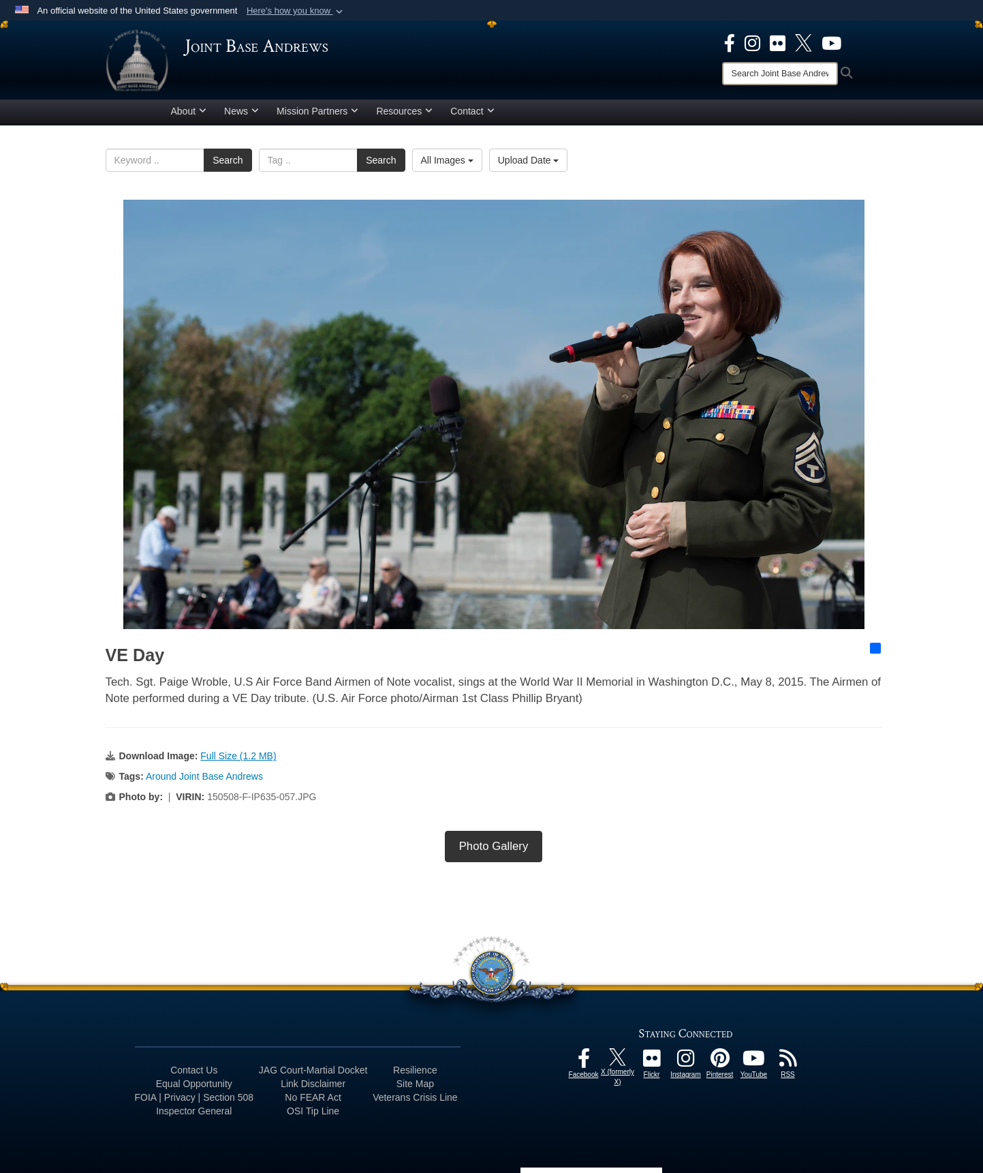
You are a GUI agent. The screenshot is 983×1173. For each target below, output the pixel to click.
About (189, 111)
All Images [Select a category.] (447, 160)
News (241, 111)
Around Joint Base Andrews (204, 776)
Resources (404, 111)
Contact (472, 111)
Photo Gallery (494, 846)
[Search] (780, 73)
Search (228, 160)
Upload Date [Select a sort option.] (528, 160)
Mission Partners (317, 111)
